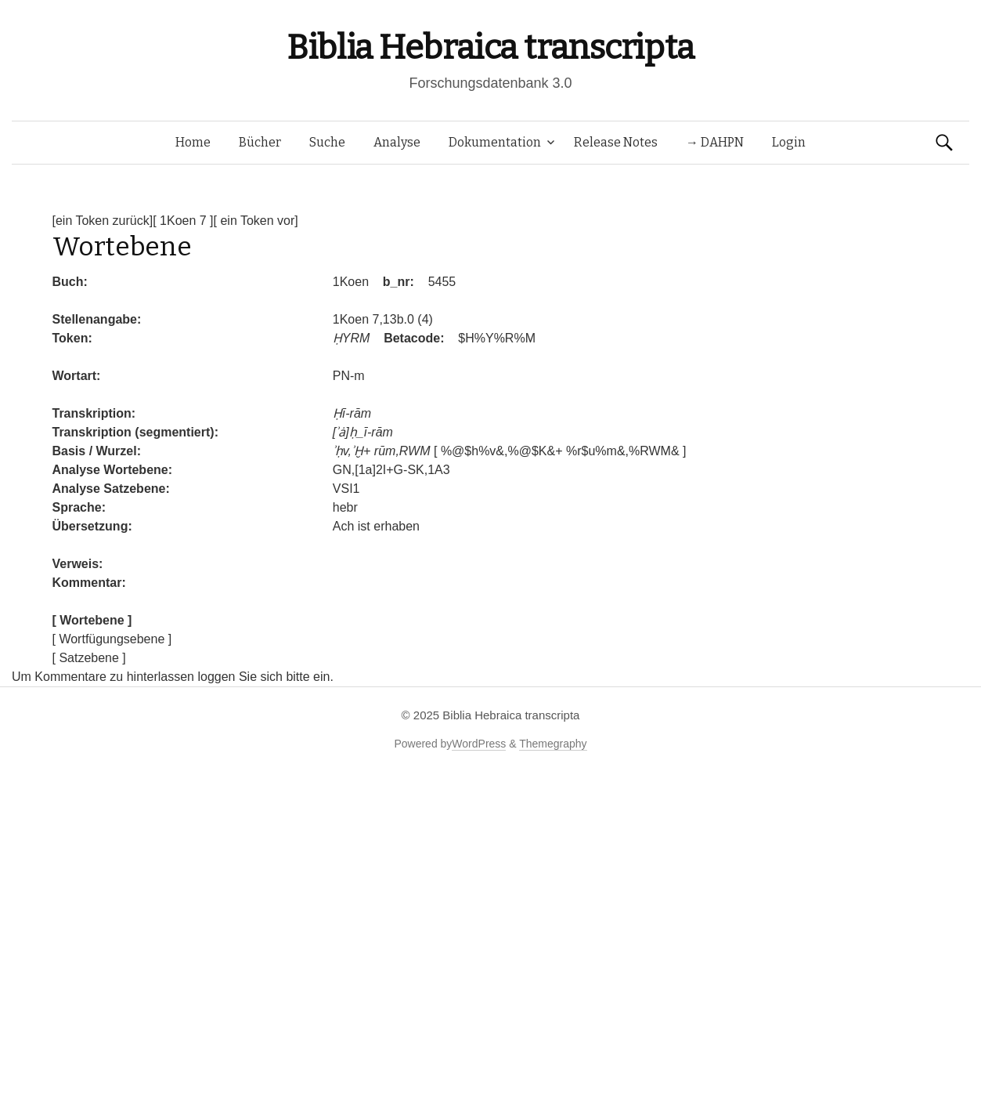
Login (789, 142)
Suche (327, 142)
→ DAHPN (715, 142)
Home (193, 142)
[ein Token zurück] (102, 220)
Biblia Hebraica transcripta (490, 47)
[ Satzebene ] (89, 657)
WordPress (479, 743)
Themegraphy (552, 743)
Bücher (260, 142)
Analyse (396, 142)
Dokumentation (495, 142)
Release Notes (616, 142)
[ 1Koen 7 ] (183, 220)
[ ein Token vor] (256, 220)
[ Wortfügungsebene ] (112, 639)
